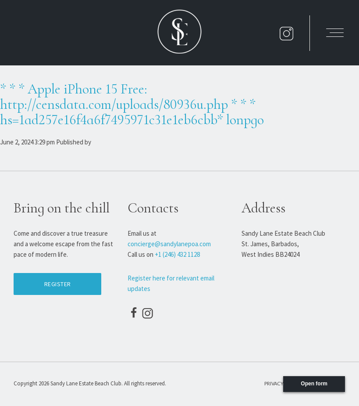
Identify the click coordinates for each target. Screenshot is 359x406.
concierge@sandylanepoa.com (169, 244)
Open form (314, 384)
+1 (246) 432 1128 (177, 254)
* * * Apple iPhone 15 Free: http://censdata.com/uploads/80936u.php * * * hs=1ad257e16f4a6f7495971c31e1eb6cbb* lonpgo (132, 104)
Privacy (274, 383)
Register (57, 284)
